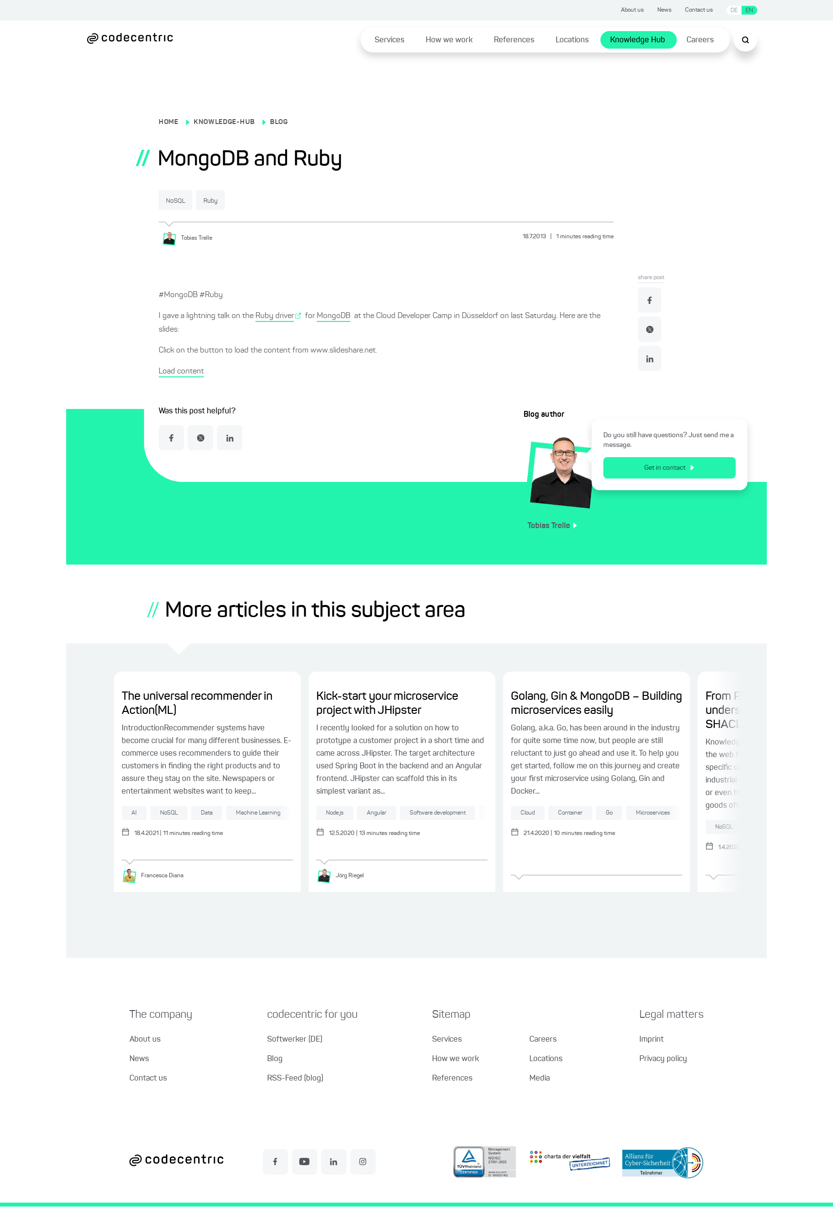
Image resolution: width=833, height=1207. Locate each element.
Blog (275, 1060)
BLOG (279, 122)
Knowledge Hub (637, 40)
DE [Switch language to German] (734, 10)
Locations (572, 40)
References (514, 40)
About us (632, 10)
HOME (169, 122)
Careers (700, 40)
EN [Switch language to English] (749, 10)
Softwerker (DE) (294, 1040)
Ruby (233, 201)
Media (539, 1079)
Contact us (699, 10)
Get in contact (669, 467)
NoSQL (183, 201)
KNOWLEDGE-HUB (224, 122)
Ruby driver (274, 316)
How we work (449, 40)
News (664, 10)
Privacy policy (663, 1060)
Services (389, 40)
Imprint (651, 1040)
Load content (181, 371)
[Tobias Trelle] (190, 238)
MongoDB (333, 316)
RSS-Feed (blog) (295, 1079)
